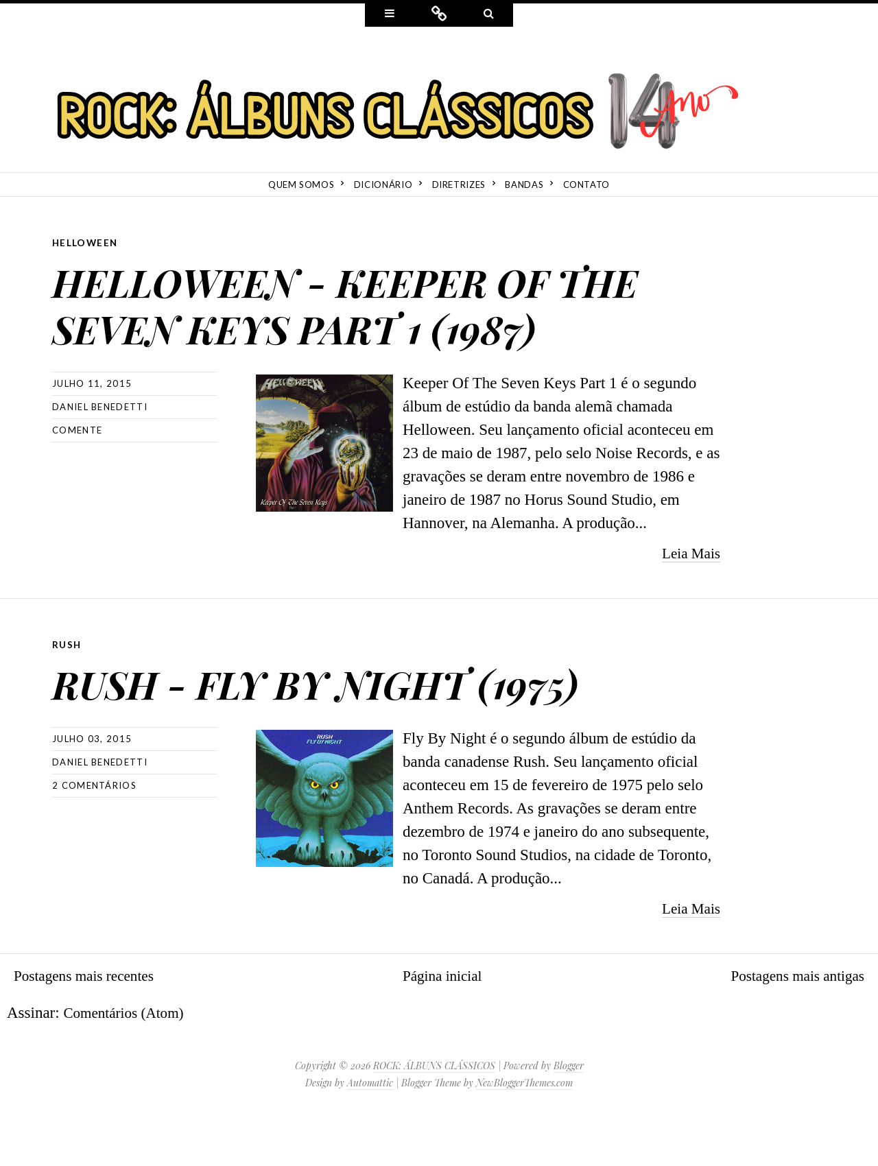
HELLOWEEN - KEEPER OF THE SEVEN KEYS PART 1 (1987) (357, 324)
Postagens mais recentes (90, 1021)
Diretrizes (459, 184)
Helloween (86, 242)
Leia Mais (688, 599)
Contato (586, 184)
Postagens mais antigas (791, 1021)
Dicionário (383, 184)
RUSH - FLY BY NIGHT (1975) (376, 725)
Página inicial (442, 1021)
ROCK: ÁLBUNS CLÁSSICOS (434, 1110)
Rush (67, 690)
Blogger (569, 1110)
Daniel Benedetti (99, 452)
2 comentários (94, 830)
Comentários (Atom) (128, 1058)
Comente (77, 476)
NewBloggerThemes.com (524, 1127)
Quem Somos (301, 184)
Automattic (370, 1127)
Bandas (524, 184)
